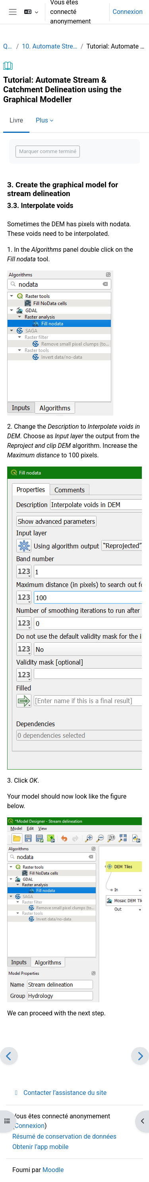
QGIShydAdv (8, 46)
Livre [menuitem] (16, 120)
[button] (31, 12)
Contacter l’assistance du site (59, 1092)
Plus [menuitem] (42, 120)
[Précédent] (9, 1056)
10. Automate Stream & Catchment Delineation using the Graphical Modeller (49, 46)
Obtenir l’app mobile (40, 1147)
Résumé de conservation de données (64, 1136)
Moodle (53, 1170)
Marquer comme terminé (47, 151)
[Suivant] (140, 1056)
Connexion (128, 12)
